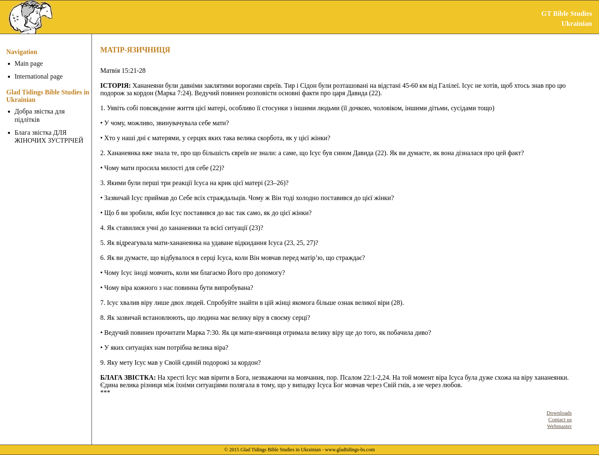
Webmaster (559, 426)
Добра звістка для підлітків (40, 115)
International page (39, 76)
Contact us (560, 419)
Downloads (559, 413)
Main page (29, 63)
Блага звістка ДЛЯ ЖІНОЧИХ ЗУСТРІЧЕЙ (49, 136)
